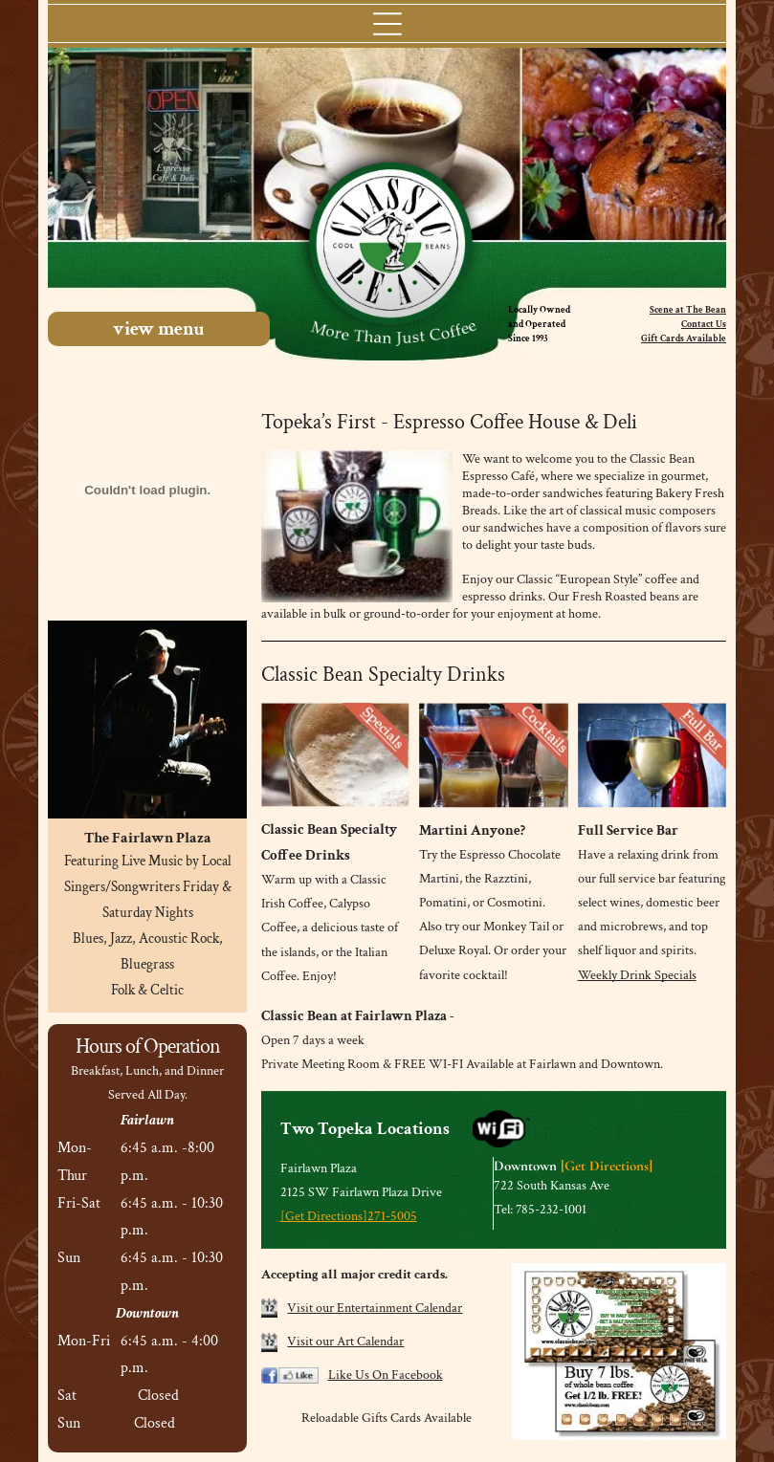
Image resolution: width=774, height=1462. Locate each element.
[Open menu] (387, 24)
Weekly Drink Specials (637, 975)
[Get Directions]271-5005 (348, 1216)
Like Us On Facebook (385, 1375)
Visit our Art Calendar (345, 1341)
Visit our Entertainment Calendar (374, 1308)
